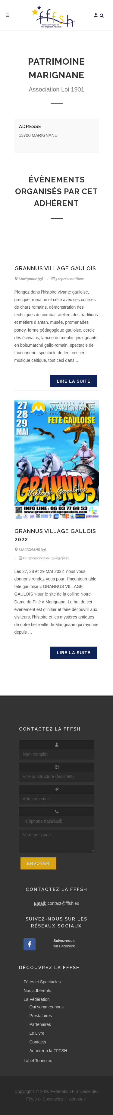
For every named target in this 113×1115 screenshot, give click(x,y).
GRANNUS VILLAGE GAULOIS (55, 268)
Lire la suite (73, 381)
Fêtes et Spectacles (42, 981)
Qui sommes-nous (47, 1006)
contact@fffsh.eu (63, 903)
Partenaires (40, 1024)
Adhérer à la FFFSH (48, 1050)
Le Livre (37, 1033)
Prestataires (41, 1015)
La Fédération (37, 999)
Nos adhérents (37, 990)
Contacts (38, 1041)
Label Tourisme (38, 1060)
